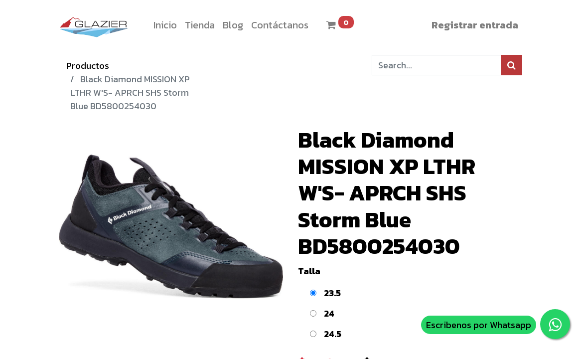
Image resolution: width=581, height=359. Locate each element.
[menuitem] (165, 24)
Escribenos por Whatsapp (478, 325)
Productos (87, 65)
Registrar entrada (475, 24)
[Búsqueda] (511, 65)
